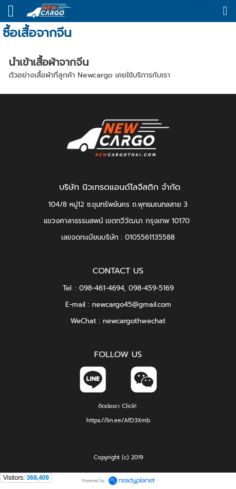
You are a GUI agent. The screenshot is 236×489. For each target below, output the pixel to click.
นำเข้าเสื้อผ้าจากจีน (49, 62)
